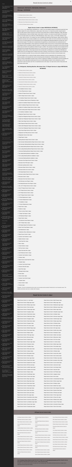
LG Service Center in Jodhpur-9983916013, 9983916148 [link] (6, 50)
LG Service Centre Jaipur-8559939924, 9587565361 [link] (7, 293)
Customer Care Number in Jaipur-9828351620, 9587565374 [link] (7, 134)
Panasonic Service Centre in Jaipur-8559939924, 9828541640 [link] (7, 262)
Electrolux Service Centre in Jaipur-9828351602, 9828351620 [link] (7, 339)
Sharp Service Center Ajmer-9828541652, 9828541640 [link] (7, 47)
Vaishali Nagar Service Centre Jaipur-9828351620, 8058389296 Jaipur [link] (7, 217)
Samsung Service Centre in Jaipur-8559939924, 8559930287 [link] (7, 248)
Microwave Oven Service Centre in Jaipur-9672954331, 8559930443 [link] (7, 275)
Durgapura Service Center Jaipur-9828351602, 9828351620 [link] (7, 344)
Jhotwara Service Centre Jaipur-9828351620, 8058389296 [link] (7, 309)
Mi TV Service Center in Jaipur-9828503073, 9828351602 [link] (6, 156)
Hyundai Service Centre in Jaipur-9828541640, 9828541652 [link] (7, 322)
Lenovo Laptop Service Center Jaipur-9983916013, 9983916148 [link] (7, 20)
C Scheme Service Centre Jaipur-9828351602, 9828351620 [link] (7, 357)
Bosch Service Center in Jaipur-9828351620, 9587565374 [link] (6, 147)
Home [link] (3, 3)
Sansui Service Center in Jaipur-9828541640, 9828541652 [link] (6, 160)
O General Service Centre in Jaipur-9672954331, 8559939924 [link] (7, 266)
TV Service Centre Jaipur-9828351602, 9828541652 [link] (7, 187)
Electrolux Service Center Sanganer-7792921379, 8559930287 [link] (7, 71)
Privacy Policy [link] (4, 220)
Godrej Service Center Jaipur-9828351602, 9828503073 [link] (6, 58)
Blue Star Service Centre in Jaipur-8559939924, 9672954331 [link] (7, 362)
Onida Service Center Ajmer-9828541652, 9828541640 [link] (7, 54)
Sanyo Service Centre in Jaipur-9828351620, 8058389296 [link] (6, 235)
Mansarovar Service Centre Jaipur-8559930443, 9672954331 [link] (7, 279)
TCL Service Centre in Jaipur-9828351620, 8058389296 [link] (6, 213)
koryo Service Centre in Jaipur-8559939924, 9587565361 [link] (6, 296)
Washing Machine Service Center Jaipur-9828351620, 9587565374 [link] (7, 174)
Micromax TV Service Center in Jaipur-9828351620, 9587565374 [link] (7, 142)
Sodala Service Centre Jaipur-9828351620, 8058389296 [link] (6, 230)
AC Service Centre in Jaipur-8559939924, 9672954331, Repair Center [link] (7, 375)
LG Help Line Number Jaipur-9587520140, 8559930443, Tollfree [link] (6, 120)
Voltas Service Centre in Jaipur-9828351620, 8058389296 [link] (6, 195)
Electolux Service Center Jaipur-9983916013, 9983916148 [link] (7, 244)
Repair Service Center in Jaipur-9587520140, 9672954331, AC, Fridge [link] (6, 138)
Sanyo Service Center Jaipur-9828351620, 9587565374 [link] (6, 102)
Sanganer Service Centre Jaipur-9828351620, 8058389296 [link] (7, 239)
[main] (43, 2)
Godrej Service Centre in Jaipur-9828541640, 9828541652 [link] (6, 335)
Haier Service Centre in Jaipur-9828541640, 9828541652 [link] (6, 331)
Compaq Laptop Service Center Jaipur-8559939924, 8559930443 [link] (7, 16)
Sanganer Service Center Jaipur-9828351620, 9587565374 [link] (7, 86)
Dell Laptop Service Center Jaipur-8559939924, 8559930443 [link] (7, 11)
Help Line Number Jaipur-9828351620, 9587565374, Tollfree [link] (7, 129)
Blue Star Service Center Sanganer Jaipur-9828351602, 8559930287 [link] (7, 76)
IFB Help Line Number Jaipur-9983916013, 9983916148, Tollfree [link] (6, 125)
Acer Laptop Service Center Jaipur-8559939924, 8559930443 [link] (7, 7)
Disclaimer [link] (4, 223)
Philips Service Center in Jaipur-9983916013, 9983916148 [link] (6, 165)
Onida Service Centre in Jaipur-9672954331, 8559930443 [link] (6, 288)
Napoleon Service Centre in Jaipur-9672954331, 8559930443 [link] (7, 271)
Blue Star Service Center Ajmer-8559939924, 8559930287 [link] (7, 107)
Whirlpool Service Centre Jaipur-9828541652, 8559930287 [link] (7, 190)
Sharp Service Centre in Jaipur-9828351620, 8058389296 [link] (6, 226)
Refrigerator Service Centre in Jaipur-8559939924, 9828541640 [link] (7, 257)
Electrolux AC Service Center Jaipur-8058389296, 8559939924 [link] (7, 116)
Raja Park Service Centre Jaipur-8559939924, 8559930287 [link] (7, 253)
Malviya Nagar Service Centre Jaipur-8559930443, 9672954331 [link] (7, 284)
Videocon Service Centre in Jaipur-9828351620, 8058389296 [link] (7, 204)
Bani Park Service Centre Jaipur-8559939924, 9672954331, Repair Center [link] (7, 366)
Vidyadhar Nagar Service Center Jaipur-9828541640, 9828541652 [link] (7, 62)
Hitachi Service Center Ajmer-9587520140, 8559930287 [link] (6, 98)
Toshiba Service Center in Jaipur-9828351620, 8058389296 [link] (7, 208)
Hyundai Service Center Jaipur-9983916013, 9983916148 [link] (6, 94)
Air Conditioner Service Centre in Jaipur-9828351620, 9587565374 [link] (7, 371)
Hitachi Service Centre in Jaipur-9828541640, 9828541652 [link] (7, 326)
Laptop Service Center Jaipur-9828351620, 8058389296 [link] (6, 182)
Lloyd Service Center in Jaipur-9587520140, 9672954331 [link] (6, 169)
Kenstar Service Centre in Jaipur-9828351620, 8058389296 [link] (7, 301)
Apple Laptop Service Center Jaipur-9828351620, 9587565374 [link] (7, 25)
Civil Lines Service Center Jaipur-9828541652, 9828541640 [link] (7, 38)
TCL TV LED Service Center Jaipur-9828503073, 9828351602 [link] (7, 67)
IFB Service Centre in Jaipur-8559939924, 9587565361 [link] (7, 318)
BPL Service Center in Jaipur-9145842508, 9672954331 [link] (6, 151)
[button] (70, 1)
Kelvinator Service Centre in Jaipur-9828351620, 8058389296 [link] (7, 305)
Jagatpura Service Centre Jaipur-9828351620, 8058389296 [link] (7, 314)
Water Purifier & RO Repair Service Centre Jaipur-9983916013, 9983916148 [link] (7, 178)
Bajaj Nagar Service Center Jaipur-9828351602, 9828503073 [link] (7, 29)
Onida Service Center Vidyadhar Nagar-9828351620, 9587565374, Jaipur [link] (7, 81)
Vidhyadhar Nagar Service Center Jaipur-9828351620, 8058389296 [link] (7, 199)
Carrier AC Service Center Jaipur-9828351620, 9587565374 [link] (7, 111)
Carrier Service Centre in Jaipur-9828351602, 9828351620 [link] (7, 353)
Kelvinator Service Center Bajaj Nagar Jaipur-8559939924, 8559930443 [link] (7, 33)
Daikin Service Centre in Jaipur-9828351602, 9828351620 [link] (6, 348)
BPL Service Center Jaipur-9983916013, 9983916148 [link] (7, 90)
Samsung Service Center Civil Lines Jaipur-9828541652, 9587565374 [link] (7, 42)
